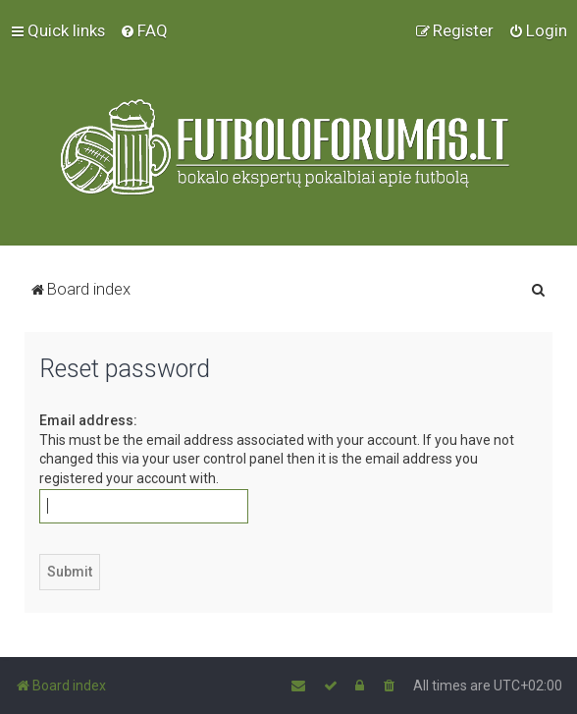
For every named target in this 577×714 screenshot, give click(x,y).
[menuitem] (144, 30)
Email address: (88, 420)
